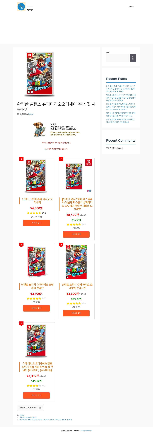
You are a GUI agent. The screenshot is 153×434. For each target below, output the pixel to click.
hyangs (30, 10)
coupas (131, 7)
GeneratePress (86, 431)
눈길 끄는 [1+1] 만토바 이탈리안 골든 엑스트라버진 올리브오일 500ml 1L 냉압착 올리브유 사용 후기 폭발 (120, 89)
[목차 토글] (39, 408)
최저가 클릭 (36, 223)
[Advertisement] (76, 29)
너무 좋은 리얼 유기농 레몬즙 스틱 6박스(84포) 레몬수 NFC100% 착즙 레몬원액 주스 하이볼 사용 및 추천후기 (120, 107)
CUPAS (21, 415)
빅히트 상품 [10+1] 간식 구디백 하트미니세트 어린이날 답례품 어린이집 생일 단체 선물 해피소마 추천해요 (121, 98)
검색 (107, 53)
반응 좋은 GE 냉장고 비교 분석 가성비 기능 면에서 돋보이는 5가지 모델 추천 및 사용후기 (45, 420)
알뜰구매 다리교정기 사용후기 (28, 417)
